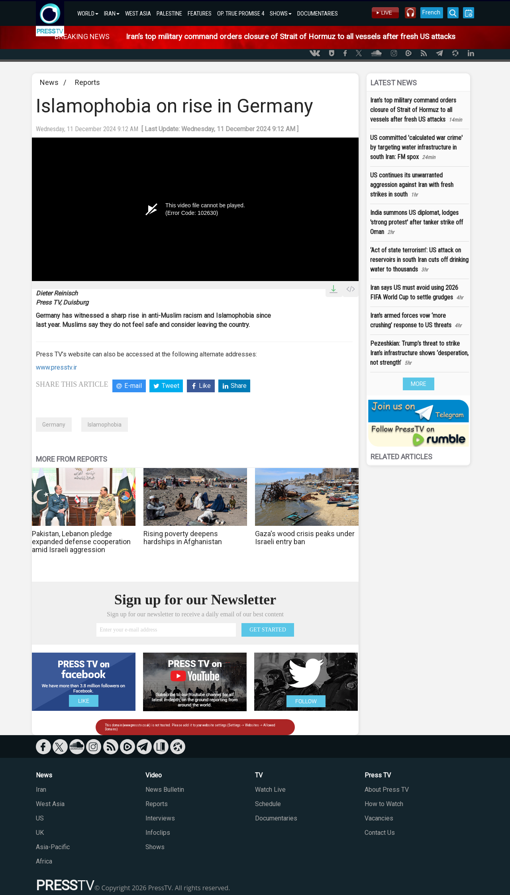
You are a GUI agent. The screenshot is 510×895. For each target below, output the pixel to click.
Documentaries (276, 818)
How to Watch (384, 804)
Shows (155, 847)
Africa (44, 861)
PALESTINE (169, 13)
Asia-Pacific (53, 847)
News (49, 82)
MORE (418, 384)
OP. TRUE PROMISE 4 (240, 13)
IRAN (112, 13)
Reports (87, 82)
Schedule (268, 804)
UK (40, 832)
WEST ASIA (138, 13)
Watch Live (270, 789)
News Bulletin (164, 789)
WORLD (87, 13)
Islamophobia (105, 424)
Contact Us (380, 832)
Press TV (378, 775)
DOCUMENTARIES (317, 13)
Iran (41, 789)
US (40, 818)
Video (153, 775)
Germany (53, 424)
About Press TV (387, 789)
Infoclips (157, 832)
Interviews (160, 818)
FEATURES (200, 13)
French (431, 12)
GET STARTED (267, 630)
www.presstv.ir (56, 367)
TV (259, 775)
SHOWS (281, 13)
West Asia (50, 804)
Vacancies (379, 818)
